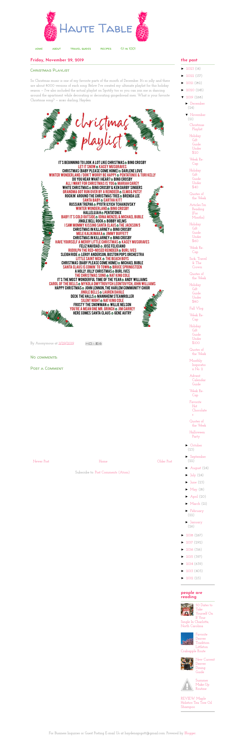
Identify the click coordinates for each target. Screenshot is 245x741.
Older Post (164, 461)
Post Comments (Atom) (112, 472)
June (194, 482)
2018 (190, 535)
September (198, 457)
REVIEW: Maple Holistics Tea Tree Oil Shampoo (196, 703)
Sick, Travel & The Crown (198, 263)
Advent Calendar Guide (198, 380)
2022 (190, 76)
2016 (190, 549)
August (196, 468)
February (197, 511)
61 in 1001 (128, 48)
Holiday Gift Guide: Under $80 (195, 293)
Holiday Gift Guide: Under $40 (195, 179)
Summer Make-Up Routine (202, 685)
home (39, 48)
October (196, 445)
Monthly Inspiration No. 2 (198, 365)
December (197, 103)
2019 (190, 97)
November (198, 115)
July (193, 475)
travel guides (80, 48)
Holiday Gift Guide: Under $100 (195, 335)
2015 (190, 557)
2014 (190, 564)
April (194, 496)
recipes (106, 48)
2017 (190, 542)
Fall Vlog (196, 308)
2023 (190, 69)
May (194, 489)
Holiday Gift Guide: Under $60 (195, 233)
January (196, 522)
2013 (190, 571)
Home (103, 461)
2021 (190, 83)
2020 (190, 90)
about (56, 48)
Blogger (190, 733)
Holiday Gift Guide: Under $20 (195, 144)
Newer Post (41, 461)
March (195, 504)
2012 (190, 578)
